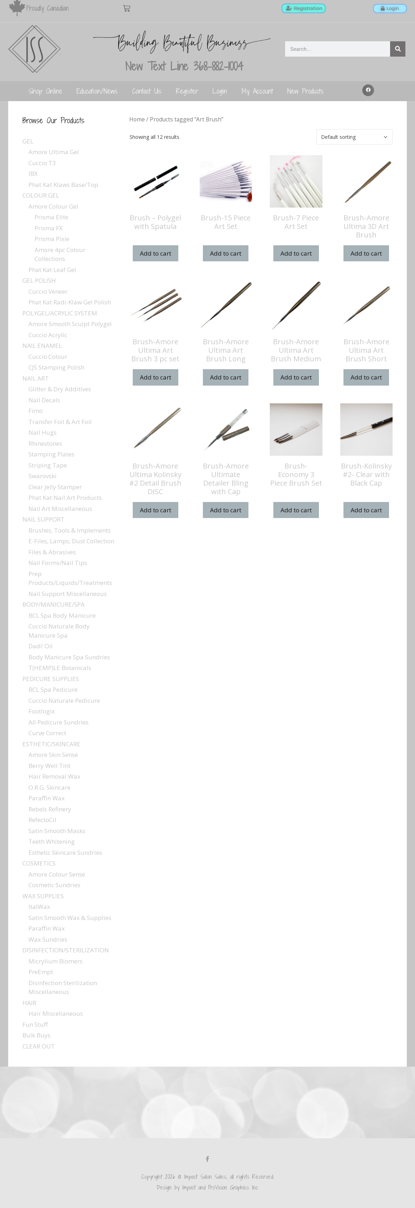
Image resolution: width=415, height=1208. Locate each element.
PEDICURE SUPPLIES (50, 679)
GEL (27, 141)
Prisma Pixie (52, 239)
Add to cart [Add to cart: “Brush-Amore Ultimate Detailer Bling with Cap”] (225, 510)
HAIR (29, 1003)
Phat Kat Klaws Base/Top (63, 185)
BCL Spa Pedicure (53, 689)
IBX (33, 173)
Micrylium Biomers (55, 961)
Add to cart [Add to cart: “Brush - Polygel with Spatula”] (155, 253)
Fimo (35, 411)
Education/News (97, 91)
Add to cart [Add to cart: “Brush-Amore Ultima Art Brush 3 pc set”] (155, 377)
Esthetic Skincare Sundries (65, 852)
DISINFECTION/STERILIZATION (65, 950)
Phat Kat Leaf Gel (52, 270)
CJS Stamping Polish (56, 367)
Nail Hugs (42, 432)
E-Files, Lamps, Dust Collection (71, 541)
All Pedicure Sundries (58, 722)
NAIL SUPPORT (43, 519)
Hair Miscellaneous (55, 1013)
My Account (257, 91)
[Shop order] (354, 137)
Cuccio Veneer (48, 291)
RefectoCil (42, 820)
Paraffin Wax (46, 798)
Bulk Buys (36, 1035)
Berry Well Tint (49, 766)
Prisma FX (49, 228)
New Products (305, 91)
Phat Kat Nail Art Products (65, 497)
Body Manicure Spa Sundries (69, 657)
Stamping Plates (51, 454)
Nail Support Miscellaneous (67, 594)
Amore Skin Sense (53, 755)
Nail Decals (44, 400)
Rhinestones (45, 443)
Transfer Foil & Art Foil (60, 422)
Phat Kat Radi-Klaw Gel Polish (69, 302)
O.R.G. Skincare (49, 787)
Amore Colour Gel (53, 206)
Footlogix (41, 711)
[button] (368, 90)
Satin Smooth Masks (56, 831)
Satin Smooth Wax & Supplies (69, 918)
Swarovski (42, 476)
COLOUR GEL (40, 195)
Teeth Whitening (51, 841)
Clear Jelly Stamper (55, 487)
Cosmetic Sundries (54, 885)
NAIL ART (35, 378)
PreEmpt (40, 972)
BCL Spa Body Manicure (62, 615)
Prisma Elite (51, 217)
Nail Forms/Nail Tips (57, 563)
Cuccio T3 (42, 163)
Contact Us (147, 91)
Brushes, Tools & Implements (69, 530)
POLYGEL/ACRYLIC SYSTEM (59, 313)
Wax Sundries (47, 939)
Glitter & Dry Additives (59, 389)
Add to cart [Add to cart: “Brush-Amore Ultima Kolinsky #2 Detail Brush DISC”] (155, 510)
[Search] (397, 49)
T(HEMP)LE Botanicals (59, 668)
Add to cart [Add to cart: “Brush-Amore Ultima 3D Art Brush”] (366, 253)
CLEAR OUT (38, 1046)
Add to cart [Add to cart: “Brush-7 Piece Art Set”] (296, 253)
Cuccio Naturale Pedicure (64, 700)
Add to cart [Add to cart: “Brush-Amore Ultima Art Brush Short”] (366, 377)
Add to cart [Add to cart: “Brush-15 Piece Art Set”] (225, 253)
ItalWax (39, 907)
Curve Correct (47, 733)
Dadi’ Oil (40, 646)
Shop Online (45, 91)
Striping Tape (47, 465)
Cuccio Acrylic (47, 335)
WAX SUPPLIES (43, 896)
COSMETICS (39, 863)
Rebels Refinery (49, 809)
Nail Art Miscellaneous (60, 508)
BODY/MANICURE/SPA (53, 604)
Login (219, 91)
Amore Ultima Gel (53, 152)
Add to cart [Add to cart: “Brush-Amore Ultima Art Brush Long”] (225, 377)
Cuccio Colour (47, 356)
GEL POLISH (39, 280)
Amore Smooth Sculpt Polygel (70, 324)
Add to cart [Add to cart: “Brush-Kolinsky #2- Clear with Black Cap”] (366, 510)
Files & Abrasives (52, 552)
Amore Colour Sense (56, 874)
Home (137, 119)
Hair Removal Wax (54, 776)
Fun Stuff (35, 1024)
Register (187, 91)
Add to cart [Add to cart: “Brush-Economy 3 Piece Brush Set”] (296, 510)
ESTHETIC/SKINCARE (51, 744)
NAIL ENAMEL (42, 345)
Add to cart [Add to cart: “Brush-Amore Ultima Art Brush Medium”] (296, 377)
